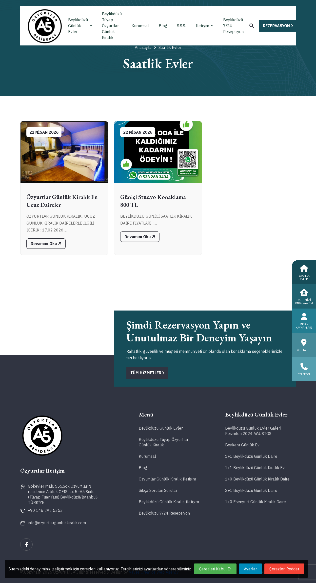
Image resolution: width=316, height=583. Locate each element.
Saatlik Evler (169, 47)
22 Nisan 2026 (44, 132)
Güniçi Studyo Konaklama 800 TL (153, 200)
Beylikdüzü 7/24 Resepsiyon (233, 25)
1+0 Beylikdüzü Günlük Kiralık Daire (257, 479)
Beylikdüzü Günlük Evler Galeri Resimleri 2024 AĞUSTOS (253, 431)
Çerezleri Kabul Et (215, 568)
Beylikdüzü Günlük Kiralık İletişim (169, 501)
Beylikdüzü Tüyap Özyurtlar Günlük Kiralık (112, 25)
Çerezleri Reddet (284, 568)
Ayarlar (250, 568)
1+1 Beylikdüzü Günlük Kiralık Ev (255, 467)
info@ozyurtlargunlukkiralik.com (57, 522)
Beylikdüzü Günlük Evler (80, 25)
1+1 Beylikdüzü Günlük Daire (251, 456)
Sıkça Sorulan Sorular (158, 490)
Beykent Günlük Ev (242, 444)
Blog (163, 25)
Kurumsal (140, 25)
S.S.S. (181, 25)
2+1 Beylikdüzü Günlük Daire (251, 490)
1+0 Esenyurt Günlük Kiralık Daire (255, 501)
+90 (45, 510)
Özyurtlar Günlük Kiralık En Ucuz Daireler (62, 200)
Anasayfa (145, 47)
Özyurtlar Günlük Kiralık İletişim (167, 479)
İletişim (204, 25)
